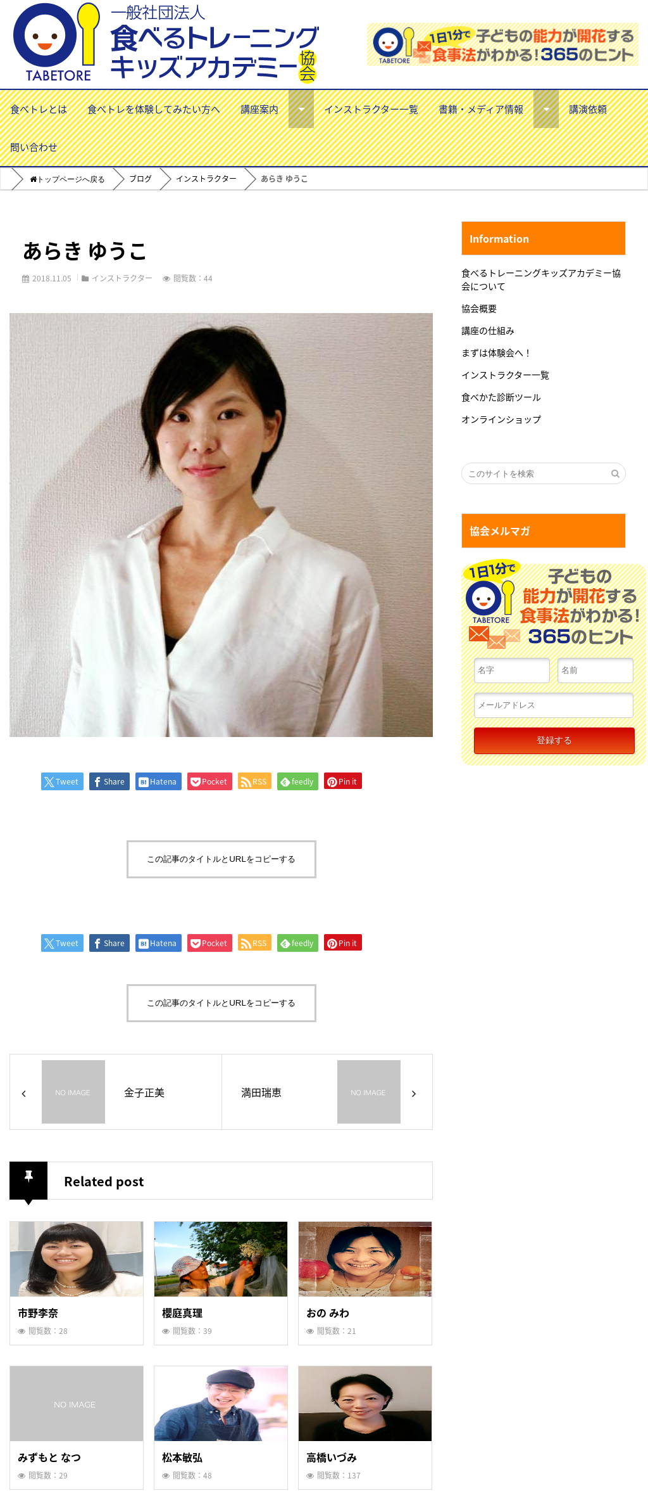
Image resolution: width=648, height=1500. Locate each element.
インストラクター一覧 (371, 108)
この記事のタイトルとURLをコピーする (221, 859)
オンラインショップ (501, 419)
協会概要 (479, 308)
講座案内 (259, 108)
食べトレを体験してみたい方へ (153, 108)
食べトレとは (38, 108)
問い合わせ (34, 146)
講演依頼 (588, 108)
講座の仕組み (487, 330)
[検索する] (615, 473)
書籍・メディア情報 (481, 108)
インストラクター (122, 277)
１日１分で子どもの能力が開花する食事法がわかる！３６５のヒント (553, 608)
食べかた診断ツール (501, 396)
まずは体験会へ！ (496, 352)
